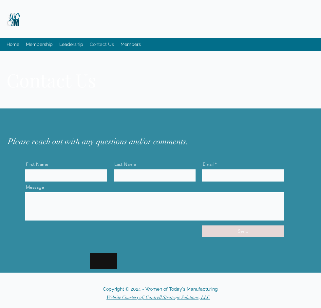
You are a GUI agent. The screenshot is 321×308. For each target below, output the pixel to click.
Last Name (125, 164)
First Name (37, 164)
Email (208, 164)
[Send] (243, 231)
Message (35, 187)
